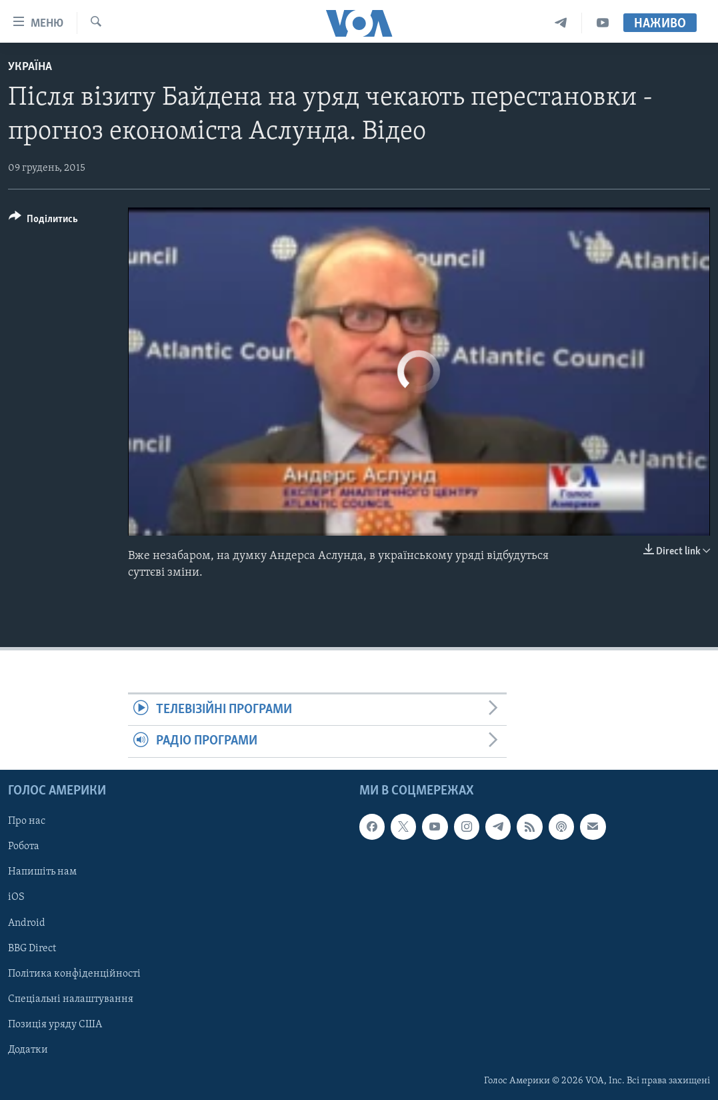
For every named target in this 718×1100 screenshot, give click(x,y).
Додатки (28, 1050)
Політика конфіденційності (74, 973)
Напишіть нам (42, 872)
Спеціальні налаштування (70, 998)
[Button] (43, 221)
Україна (30, 67)
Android (26, 922)
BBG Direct (32, 948)
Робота (23, 846)
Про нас (26, 821)
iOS (16, 897)
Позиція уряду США (55, 1024)
